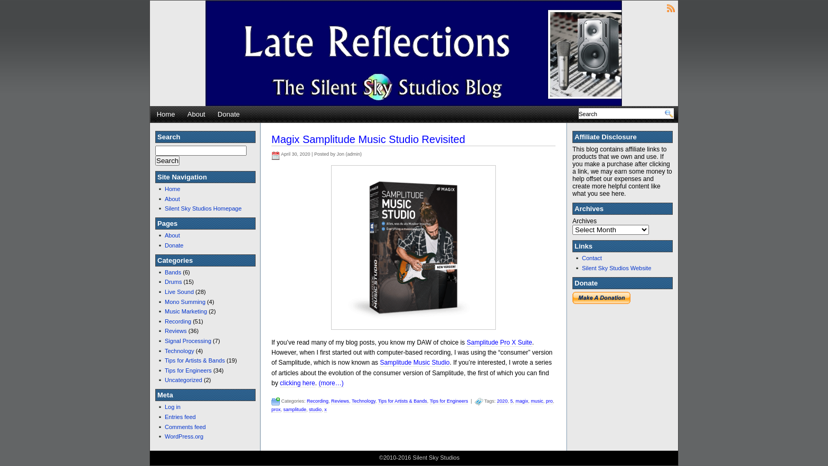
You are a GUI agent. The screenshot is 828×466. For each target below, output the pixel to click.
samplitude (295, 409)
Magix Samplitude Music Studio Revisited (368, 139)
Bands (173, 272)
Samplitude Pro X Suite (499, 342)
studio (315, 409)
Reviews (176, 331)
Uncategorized (183, 380)
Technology (179, 351)
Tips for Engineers (188, 370)
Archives (584, 221)
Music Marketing (186, 311)
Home (166, 114)
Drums (173, 282)
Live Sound (179, 292)
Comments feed (185, 427)
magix (521, 401)
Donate (229, 114)
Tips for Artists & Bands (195, 360)
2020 (502, 401)
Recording (178, 321)
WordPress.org (184, 436)
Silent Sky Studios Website (616, 268)
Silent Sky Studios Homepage (203, 208)
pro (549, 401)
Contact (592, 258)
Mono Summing (185, 302)
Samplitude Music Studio (414, 362)
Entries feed (180, 417)
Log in (173, 407)
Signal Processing (188, 341)
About (196, 114)
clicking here (297, 383)
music (537, 401)
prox (276, 409)
